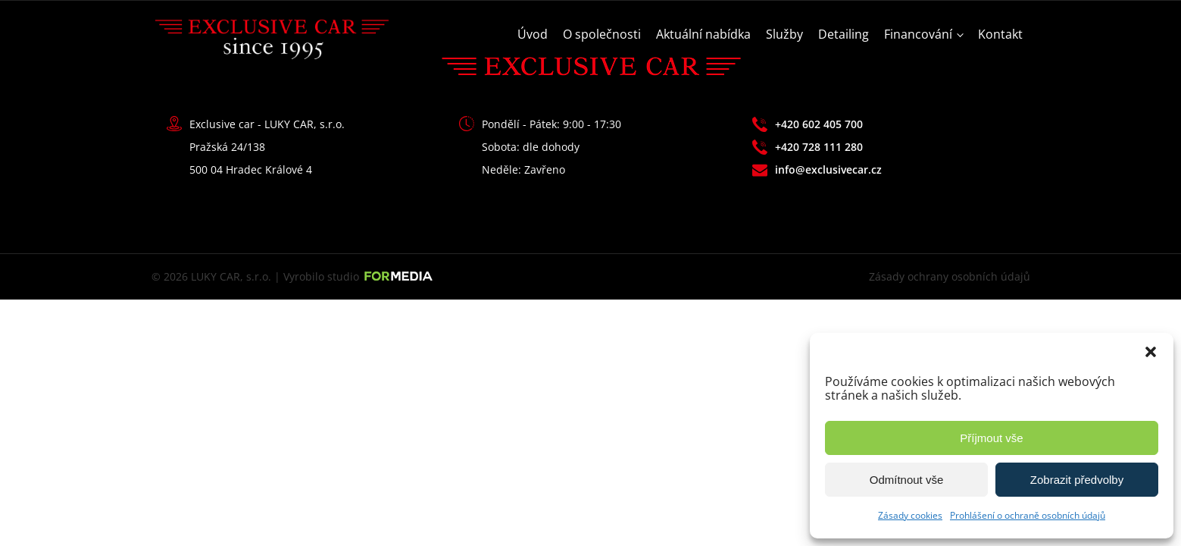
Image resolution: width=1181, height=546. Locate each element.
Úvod (532, 34)
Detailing (843, 34)
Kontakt (1000, 34)
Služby (784, 34)
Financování (918, 34)
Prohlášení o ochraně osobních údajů (1027, 515)
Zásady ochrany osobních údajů (949, 276)
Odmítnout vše (907, 479)
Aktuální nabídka (703, 34)
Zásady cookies (910, 515)
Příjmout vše (991, 437)
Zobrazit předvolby (1076, 479)
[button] (1150, 351)
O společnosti (602, 34)
